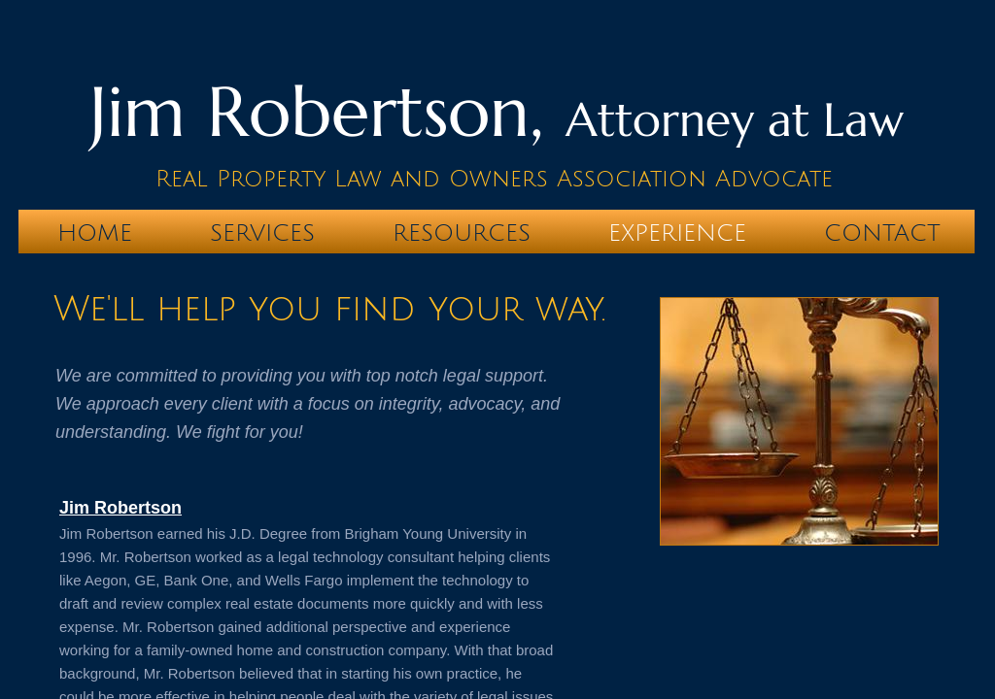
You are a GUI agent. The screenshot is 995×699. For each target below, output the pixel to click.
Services (262, 233)
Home (94, 233)
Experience (677, 233)
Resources (462, 233)
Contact (882, 233)
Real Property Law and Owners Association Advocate (494, 178)
